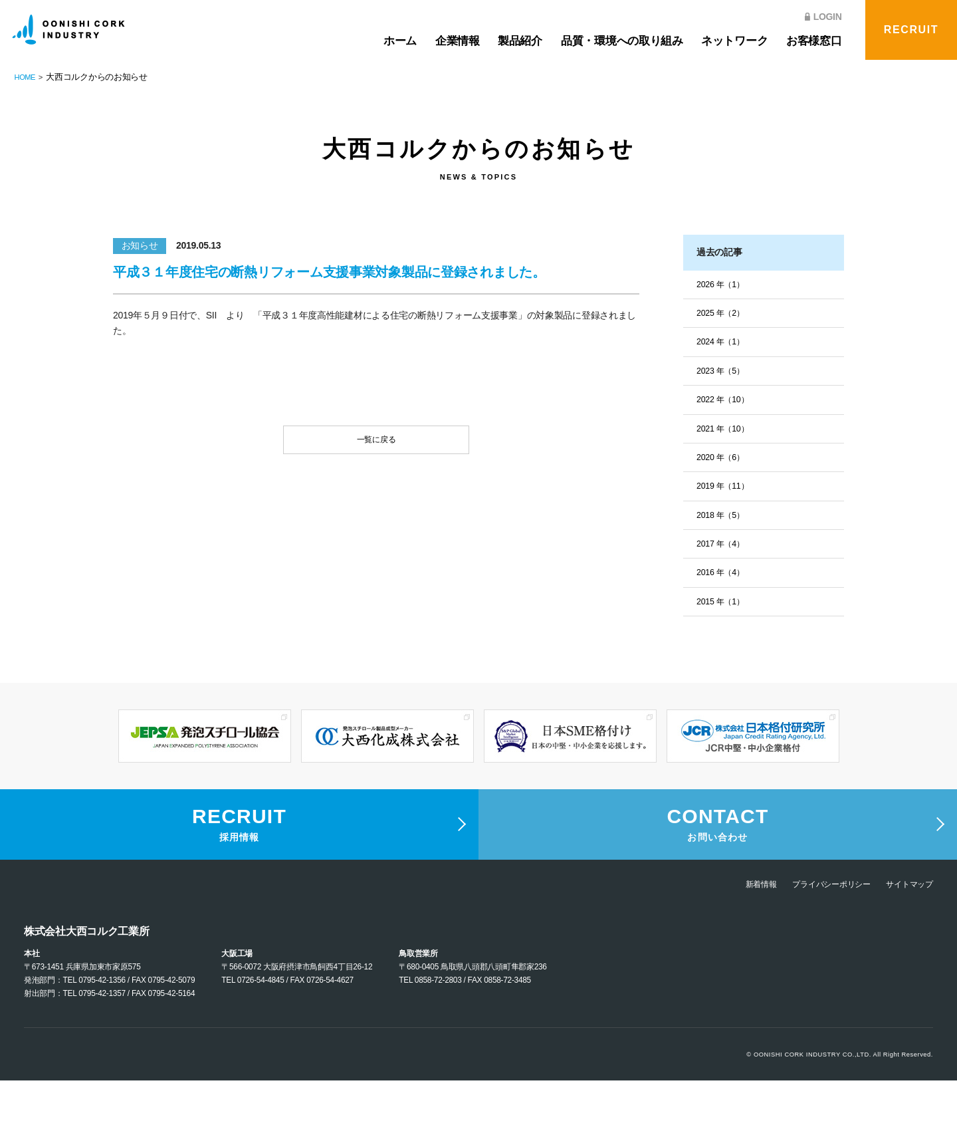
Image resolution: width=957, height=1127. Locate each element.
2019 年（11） (726, 494)
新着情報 (737, 930)
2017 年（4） (723, 554)
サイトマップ (906, 930)
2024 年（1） (723, 345)
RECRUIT (911, 29)
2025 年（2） (723, 315)
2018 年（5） (723, 524)
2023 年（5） (723, 375)
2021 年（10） (726, 435)
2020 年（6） (723, 464)
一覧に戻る (376, 443)
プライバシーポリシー (817, 930)
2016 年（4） (723, 584)
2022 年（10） (726, 405)
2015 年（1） (723, 614)
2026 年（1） (723, 285)
